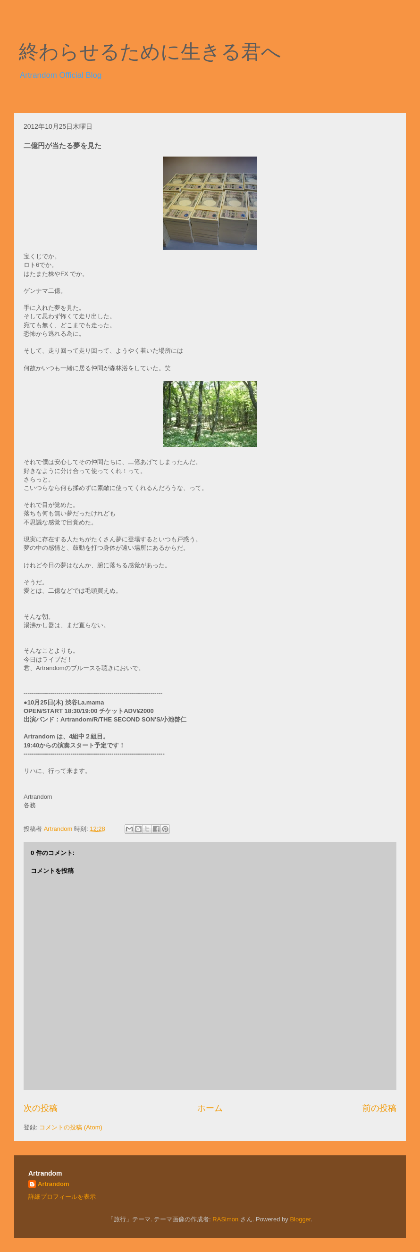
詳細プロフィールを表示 (62, 1196)
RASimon (225, 1219)
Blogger (300, 1219)
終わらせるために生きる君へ (150, 52)
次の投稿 (41, 1108)
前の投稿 (379, 1108)
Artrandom (53, 1183)
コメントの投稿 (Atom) (70, 1127)
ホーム (210, 1108)
